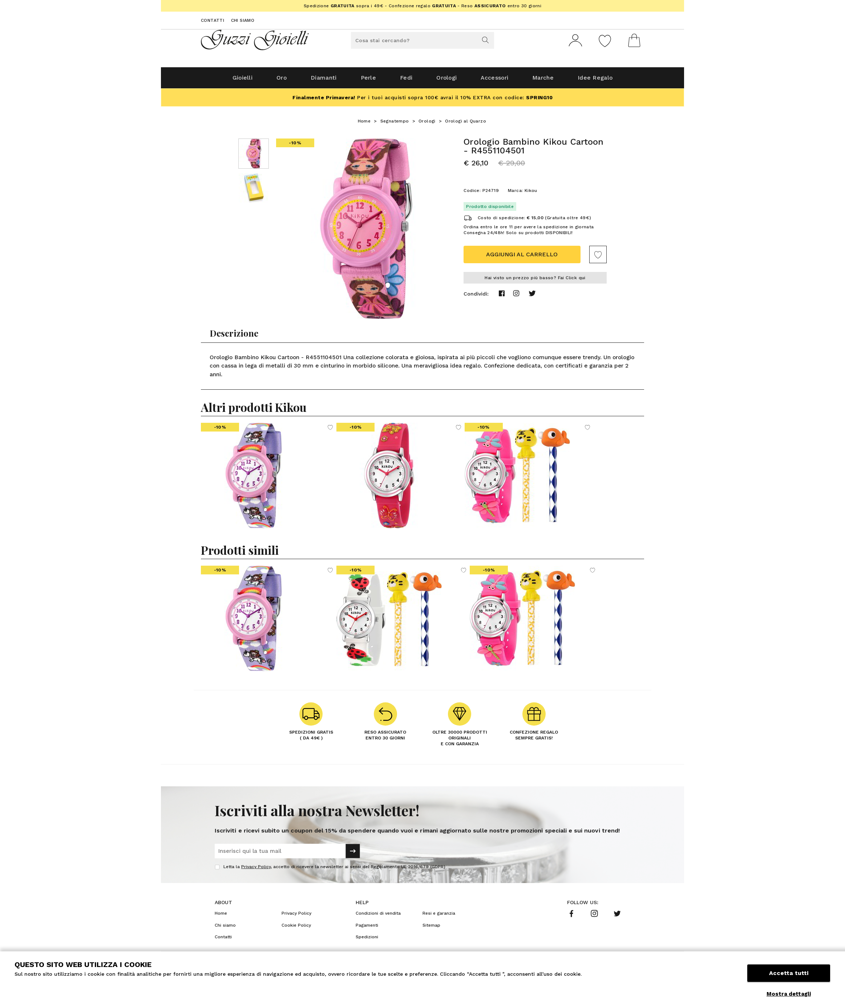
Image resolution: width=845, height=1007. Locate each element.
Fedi (405, 80)
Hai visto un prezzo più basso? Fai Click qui (535, 280)
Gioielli (235, 80)
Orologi (447, 80)
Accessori (498, 80)
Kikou (531, 193)
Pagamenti (367, 928)
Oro (276, 80)
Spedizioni (367, 939)
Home (364, 124)
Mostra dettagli (789, 994)
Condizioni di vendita (378, 916)
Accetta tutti (788, 977)
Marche (548, 80)
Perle (366, 80)
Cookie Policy (296, 928)
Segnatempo (394, 124)
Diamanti (319, 80)
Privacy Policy (256, 869)
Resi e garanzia (438, 916)
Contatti (212, 20)
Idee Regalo (602, 80)
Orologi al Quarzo (465, 124)
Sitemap (431, 928)
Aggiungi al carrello (522, 257)
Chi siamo (243, 20)
